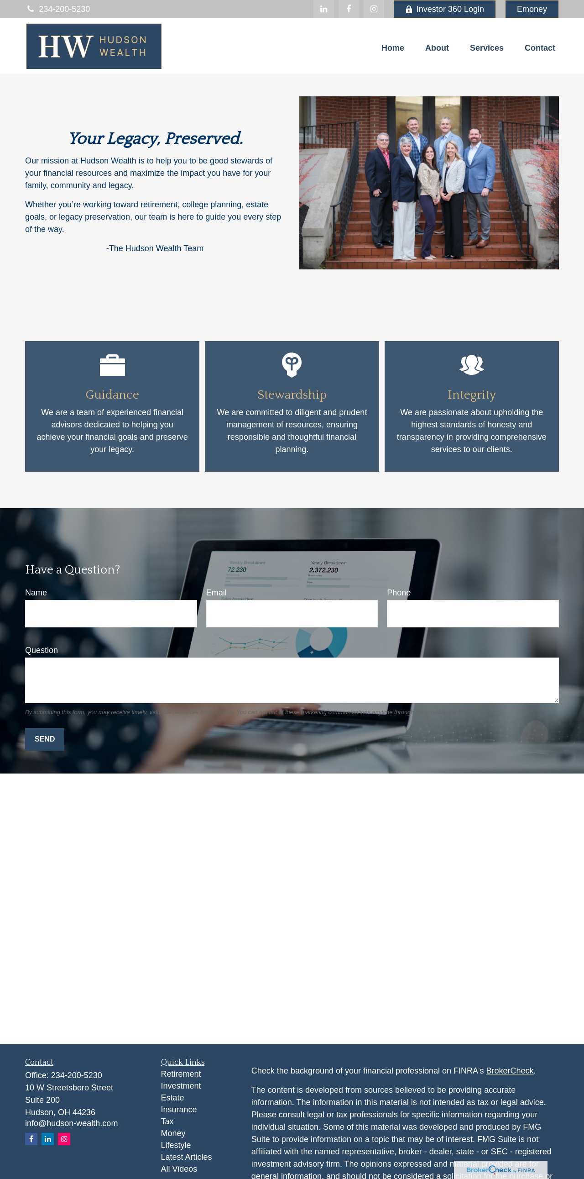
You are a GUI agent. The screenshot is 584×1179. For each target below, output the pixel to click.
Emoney (532, 9)
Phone (399, 592)
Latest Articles (186, 1157)
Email (216, 592)
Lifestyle (176, 1145)
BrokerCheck (510, 1070)
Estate (172, 1097)
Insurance (179, 1109)
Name (36, 592)
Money (173, 1133)
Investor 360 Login (444, 9)
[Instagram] (64, 1139)
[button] (393, 48)
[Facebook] (349, 9)
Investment (181, 1085)
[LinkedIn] (323, 9)
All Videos (179, 1169)
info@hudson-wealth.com (71, 1123)
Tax (167, 1121)
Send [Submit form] (45, 739)
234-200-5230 (57, 9)
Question (41, 650)
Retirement (181, 1074)
